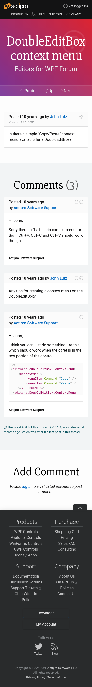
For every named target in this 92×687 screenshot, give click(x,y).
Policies (67, 588)
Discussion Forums (26, 582)
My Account (46, 624)
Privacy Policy (35, 677)
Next (66, 90)
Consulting (67, 549)
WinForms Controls (26, 543)
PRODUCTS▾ (19, 14)
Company (67, 566)
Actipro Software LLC (62, 668)
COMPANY (73, 14)
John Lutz (58, 116)
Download (45, 613)
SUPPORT (55, 14)
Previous (29, 90)
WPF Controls (26, 531)
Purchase (67, 521)
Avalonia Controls (26, 537)
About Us (67, 576)
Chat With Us (26, 594)
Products (26, 521)
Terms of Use (56, 677)
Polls (26, 599)
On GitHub (66, 582)
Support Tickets (26, 588)
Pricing (67, 537)
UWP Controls (26, 549)
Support (26, 566)
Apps (32, 555)
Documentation (26, 576)
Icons (19, 555)
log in (26, 486)
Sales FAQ (67, 543)
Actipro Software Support (36, 208)
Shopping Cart (67, 531)
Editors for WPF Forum (46, 69)
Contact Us (67, 594)
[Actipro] (16, 6)
